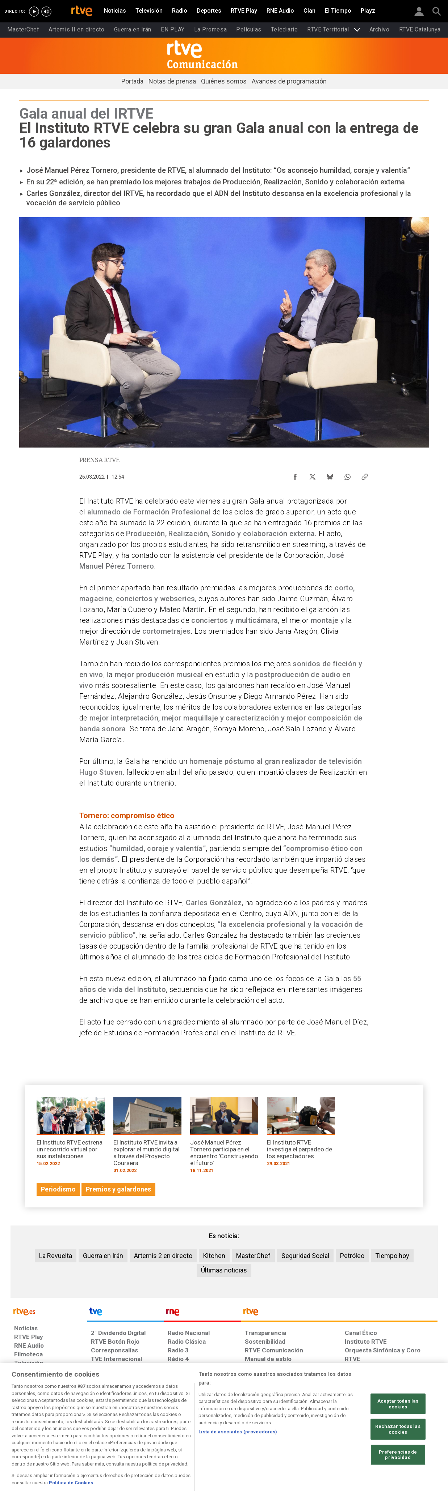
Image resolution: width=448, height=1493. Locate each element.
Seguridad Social (305, 1255)
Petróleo (352, 1255)
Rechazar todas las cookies (397, 1456)
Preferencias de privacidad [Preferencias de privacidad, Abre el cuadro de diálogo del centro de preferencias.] (398, 1482)
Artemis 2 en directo (163, 1255)
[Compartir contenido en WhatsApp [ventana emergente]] (347, 475)
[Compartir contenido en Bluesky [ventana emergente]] (330, 475)
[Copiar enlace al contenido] (364, 475)
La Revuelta (55, 1255)
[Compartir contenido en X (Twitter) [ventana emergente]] (312, 475)
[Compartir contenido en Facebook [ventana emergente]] (295, 475)
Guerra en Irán (103, 1255)
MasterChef (253, 1255)
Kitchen (214, 1255)
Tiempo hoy (392, 1255)
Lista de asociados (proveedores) (237, 1459)
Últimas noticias (224, 1270)
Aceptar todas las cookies (397, 1431)
